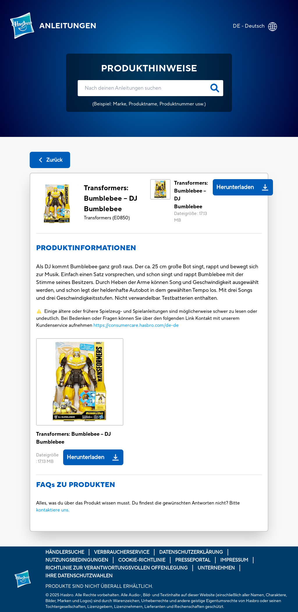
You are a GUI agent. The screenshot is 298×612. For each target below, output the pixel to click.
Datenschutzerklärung (191, 552)
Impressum (234, 560)
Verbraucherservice (121, 552)
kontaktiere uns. (53, 510)
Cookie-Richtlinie (141, 560)
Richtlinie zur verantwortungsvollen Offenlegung (116, 568)
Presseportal (192, 560)
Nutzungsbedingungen (76, 560)
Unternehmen (216, 568)
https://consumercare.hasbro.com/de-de (136, 325)
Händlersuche (64, 552)
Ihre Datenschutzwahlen (79, 576)
